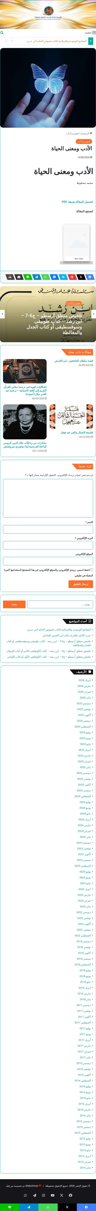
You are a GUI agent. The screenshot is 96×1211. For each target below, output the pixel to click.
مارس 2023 (84, 894)
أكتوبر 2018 (84, 952)
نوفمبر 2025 (84, 709)
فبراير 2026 (84, 691)
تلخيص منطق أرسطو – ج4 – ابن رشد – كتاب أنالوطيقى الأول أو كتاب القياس (49, 656)
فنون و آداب (72, 133)
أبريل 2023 (85, 889)
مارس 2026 (84, 685)
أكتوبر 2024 (84, 784)
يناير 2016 (85, 1115)
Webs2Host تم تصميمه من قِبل (22, 1185)
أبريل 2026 (85, 680)
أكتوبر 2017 (84, 1016)
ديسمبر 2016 (83, 1063)
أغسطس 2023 (83, 865)
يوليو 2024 (85, 801)
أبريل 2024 (85, 819)
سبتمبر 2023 (84, 860)
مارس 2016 (84, 1109)
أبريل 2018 (85, 987)
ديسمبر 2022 (83, 912)
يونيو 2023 (85, 877)
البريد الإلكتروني (84, 538)
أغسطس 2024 (83, 796)
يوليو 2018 (85, 970)
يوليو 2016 (85, 1086)
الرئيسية (86, 133)
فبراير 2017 (84, 1051)
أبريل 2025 (85, 749)
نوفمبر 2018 (84, 947)
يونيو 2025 (85, 738)
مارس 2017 (84, 1045)
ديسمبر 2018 (83, 941)
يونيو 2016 (85, 1092)
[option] (48, 314)
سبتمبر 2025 (84, 720)
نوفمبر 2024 (84, 778)
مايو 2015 (85, 1150)
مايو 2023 (85, 883)
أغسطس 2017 (83, 1022)
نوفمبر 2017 (84, 1010)
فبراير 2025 (84, 761)
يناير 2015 (85, 1167)
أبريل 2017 (85, 1039)
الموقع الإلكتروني (84, 554)
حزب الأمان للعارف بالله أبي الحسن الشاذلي (66, 635)
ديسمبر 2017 (83, 1005)
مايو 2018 (85, 981)
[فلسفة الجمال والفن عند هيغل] (71, 416)
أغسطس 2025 (83, 726)
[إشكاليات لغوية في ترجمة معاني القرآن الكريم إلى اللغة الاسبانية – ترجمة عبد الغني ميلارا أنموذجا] (25, 371)
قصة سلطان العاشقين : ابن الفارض (73, 360)
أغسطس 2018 (83, 964)
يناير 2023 (85, 906)
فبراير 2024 (84, 830)
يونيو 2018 (85, 976)
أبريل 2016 (85, 1103)
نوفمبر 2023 (84, 848)
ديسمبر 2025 (83, 703)
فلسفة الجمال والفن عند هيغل (76, 432)
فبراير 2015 (84, 1161)
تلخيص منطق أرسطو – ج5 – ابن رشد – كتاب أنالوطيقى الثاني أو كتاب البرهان (49, 650)
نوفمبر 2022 (84, 918)
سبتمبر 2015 (84, 1126)
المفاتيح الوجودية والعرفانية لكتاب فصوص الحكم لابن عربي (56, 41)
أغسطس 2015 (83, 1132)
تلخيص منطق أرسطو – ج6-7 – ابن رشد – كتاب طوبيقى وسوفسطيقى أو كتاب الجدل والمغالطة (51, 323)
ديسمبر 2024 (83, 772)
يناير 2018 (85, 999)
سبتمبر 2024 (84, 790)
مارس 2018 (84, 993)
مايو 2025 (85, 743)
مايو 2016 (85, 1097)
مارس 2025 (84, 755)
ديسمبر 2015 (83, 1121)
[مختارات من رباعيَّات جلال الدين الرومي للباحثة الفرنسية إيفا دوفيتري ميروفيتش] (25, 421)
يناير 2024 (85, 836)
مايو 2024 (85, 813)
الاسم (89, 522)
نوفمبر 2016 (84, 1068)
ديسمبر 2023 (83, 842)
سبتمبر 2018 (84, 958)
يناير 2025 (85, 767)
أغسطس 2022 (83, 935)
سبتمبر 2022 (84, 929)
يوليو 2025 (85, 732)
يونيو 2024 (85, 807)
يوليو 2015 (85, 1138)
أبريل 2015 (85, 1155)
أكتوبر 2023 (84, 854)
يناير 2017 (85, 1057)
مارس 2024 (84, 825)
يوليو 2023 (85, 871)
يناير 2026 (85, 697)
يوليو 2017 (85, 1028)
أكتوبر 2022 (84, 923)
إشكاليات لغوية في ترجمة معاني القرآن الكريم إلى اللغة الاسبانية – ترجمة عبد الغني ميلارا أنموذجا (25, 390)
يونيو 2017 (85, 1034)
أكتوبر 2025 (84, 714)
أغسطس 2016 (83, 1080)
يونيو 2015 (85, 1144)
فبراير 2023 (84, 900)
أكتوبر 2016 (84, 1074)
